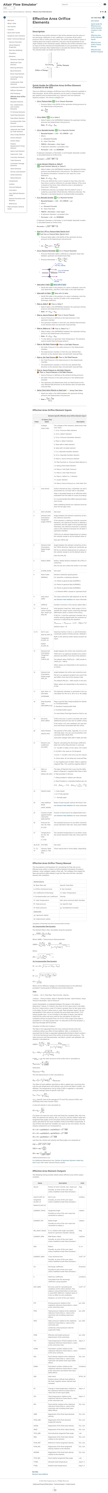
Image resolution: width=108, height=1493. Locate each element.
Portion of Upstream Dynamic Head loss (69, 1160)
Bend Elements (15, 71)
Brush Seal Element (17, 74)
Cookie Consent (70, 1484)
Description (95, 21)
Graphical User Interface (16, 36)
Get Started (11, 27)
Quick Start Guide (13, 33)
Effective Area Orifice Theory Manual (96, 44)
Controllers (13, 190)
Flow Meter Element (17, 118)
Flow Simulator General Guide (15, 208)
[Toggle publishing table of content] (4, 17)
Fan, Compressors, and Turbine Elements (17, 107)
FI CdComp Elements (17, 112)
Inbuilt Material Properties (14, 46)
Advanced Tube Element (15, 63)
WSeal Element (15, 178)
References (13, 204)
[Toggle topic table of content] (103, 17)
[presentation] (80, 623)
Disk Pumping (15, 93)
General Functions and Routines (17, 199)
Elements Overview (17, 59)
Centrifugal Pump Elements (16, 78)
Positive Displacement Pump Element (17, 146)
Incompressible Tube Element (17, 122)
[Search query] (81, 4)
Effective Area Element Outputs (97, 51)
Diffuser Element (16, 90)
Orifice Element (15, 138)
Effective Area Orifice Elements (42, 12)
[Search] (99, 5)
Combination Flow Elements (16, 83)
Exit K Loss (36, 1163)
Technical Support (59, 1484)
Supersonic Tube (16, 154)
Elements (28, 12)
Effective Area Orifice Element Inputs (96, 37)
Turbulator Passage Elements (17, 164)
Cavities (11, 184)
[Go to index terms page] (102, 5)
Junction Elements (16, 126)
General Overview (15, 42)
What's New (11, 23)
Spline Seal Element (17, 151)
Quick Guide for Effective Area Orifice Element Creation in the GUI (96, 28)
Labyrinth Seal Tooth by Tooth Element (17, 130)
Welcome (10, 20)
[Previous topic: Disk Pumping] (101, 12)
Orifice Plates (15, 141)
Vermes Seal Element (17, 172)
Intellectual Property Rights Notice (43, 1484)
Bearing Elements (16, 68)
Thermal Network (15, 187)
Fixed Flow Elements (17, 115)
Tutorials (10, 30)
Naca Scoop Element (17, 135)
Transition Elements (17, 157)
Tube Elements (15, 160)
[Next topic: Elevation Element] (103, 12)
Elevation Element (16, 102)
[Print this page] (105, 12)
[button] (6, 20)
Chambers (12, 53)
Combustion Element (17, 87)
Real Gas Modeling (15, 50)
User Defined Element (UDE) (16, 194)
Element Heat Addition (65, 599)
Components (13, 181)
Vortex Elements (16, 175)
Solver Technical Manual (16, 12)
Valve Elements (15, 169)
